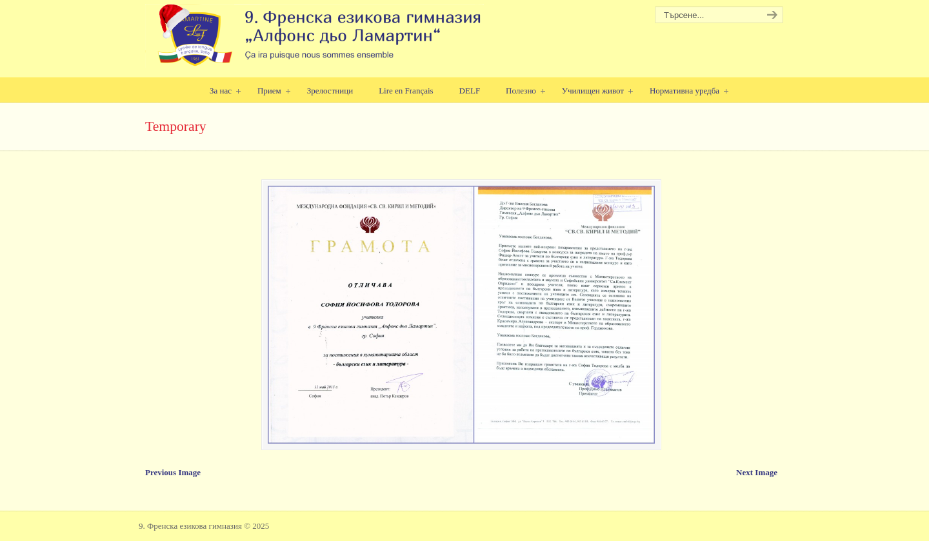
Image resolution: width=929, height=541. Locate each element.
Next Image (756, 472)
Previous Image (173, 472)
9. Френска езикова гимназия (314, 36)
